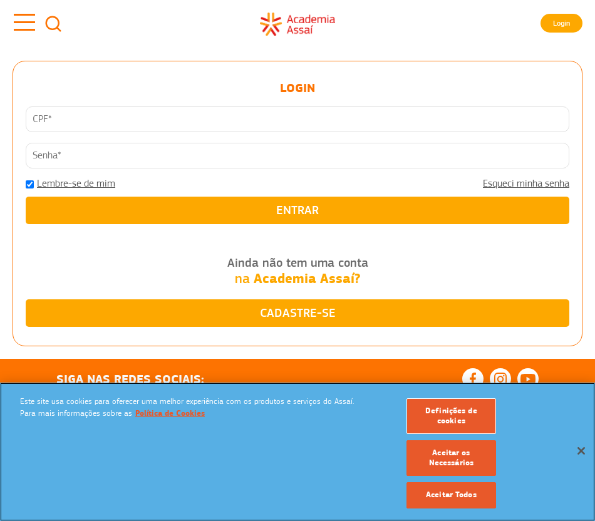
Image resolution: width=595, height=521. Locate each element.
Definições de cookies (451, 416)
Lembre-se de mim (76, 183)
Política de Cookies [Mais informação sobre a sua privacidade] (170, 413)
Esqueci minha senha (526, 183)
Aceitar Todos (451, 495)
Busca (53, 23)
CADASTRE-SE (298, 313)
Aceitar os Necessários (451, 458)
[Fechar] (581, 451)
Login (561, 23)
